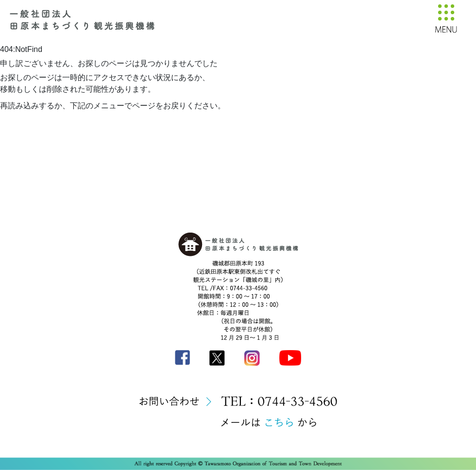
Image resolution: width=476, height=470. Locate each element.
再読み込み (19, 122)
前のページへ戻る (72, 122)
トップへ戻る (128, 122)
